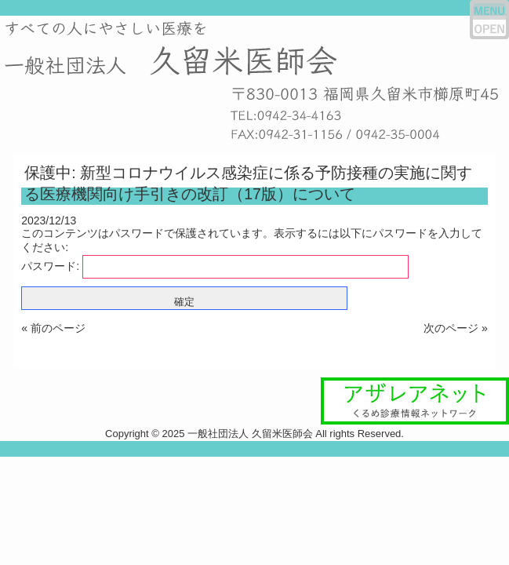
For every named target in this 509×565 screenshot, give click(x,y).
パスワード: (215, 266)
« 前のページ (53, 328)
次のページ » (456, 328)
